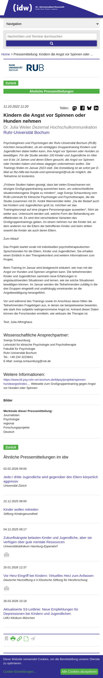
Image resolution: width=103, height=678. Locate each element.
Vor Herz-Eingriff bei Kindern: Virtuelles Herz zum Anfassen (48, 576)
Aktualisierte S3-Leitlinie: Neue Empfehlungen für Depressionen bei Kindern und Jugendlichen (40, 611)
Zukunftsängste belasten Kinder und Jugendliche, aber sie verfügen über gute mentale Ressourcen (47, 540)
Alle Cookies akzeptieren (79, 671)
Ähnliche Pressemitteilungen (51, 91)
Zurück (10, 83)
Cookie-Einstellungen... (19, 671)
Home (5, 54)
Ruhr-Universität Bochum (26, 132)
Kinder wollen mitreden (20, 509)
